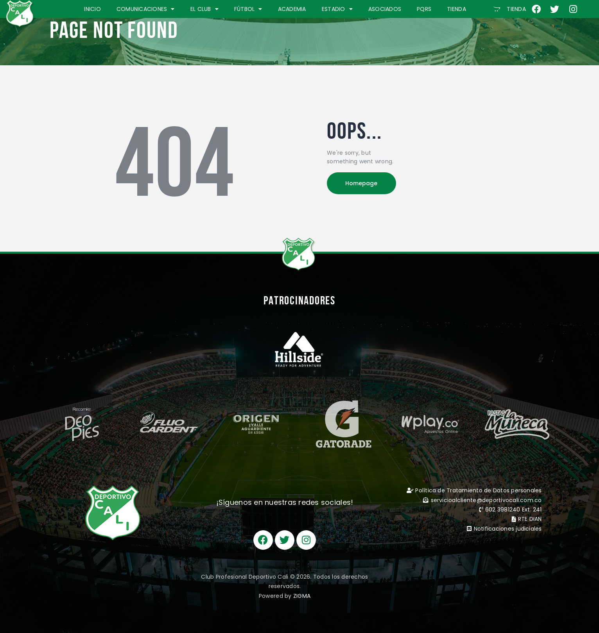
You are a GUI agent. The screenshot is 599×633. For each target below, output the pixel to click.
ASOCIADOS (384, 9)
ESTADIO (337, 9)
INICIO (92, 9)
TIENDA (456, 9)
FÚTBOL (248, 9)
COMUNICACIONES (146, 9)
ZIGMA (301, 596)
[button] (510, 9)
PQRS (424, 9)
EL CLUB (204, 9)
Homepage (362, 183)
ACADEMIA (292, 9)
